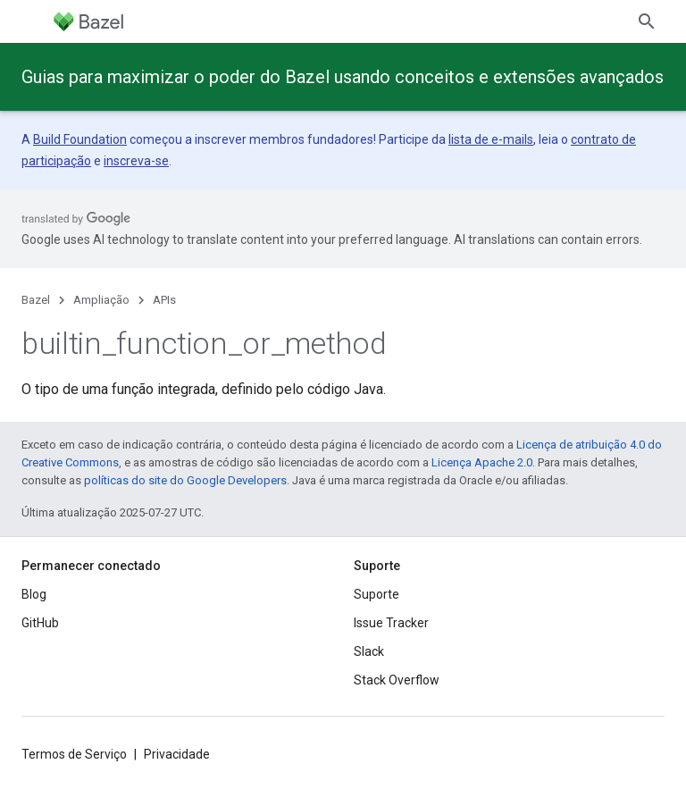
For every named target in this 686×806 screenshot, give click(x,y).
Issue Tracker (391, 623)
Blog (33, 594)
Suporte (376, 594)
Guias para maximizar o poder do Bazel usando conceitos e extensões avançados (342, 77)
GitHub (40, 623)
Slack (369, 651)
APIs (164, 299)
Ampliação (101, 299)
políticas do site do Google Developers (185, 480)
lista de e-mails (490, 139)
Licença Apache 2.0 (481, 462)
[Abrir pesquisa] (646, 21)
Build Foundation (80, 139)
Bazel (35, 299)
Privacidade (177, 754)
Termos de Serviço (74, 754)
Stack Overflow (396, 680)
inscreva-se (136, 161)
